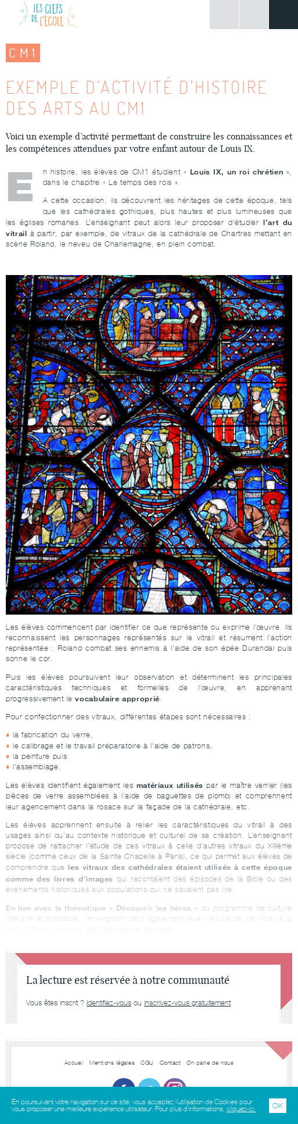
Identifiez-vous (109, 1002)
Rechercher (253, 14)
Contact (170, 1062)
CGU (147, 1062)
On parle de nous (210, 1062)
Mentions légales (112, 1062)
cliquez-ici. (241, 1109)
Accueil (74, 1062)
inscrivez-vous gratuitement (187, 1002)
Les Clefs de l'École (47, 14)
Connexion (224, 14)
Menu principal (283, 14)
